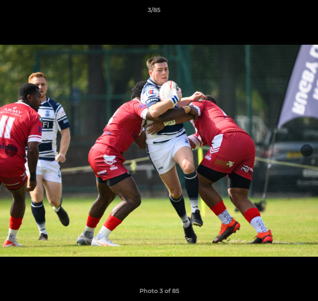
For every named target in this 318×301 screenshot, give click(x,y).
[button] (288, 12)
